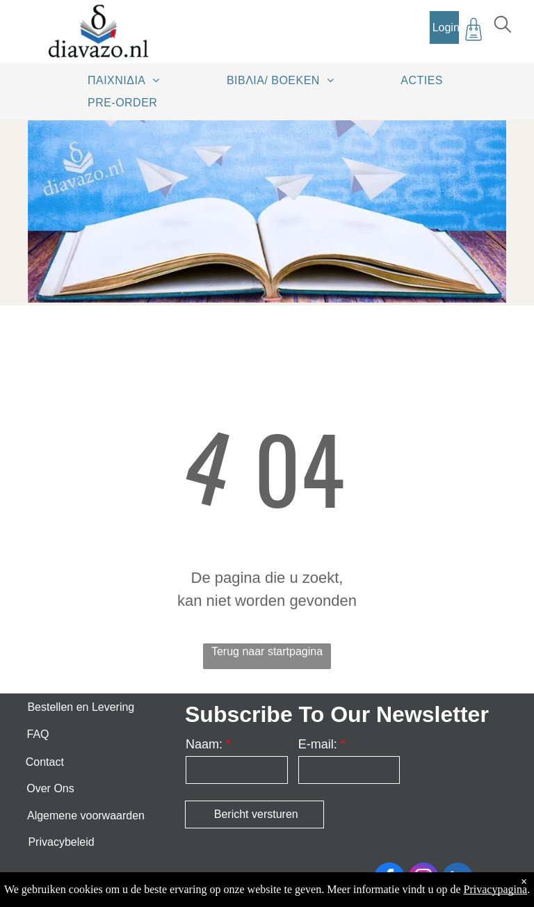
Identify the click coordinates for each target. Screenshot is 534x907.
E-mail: (317, 744)
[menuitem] (128, 80)
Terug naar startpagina (267, 651)
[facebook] (389, 879)
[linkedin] (457, 879)
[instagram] (423, 879)
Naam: (204, 744)
